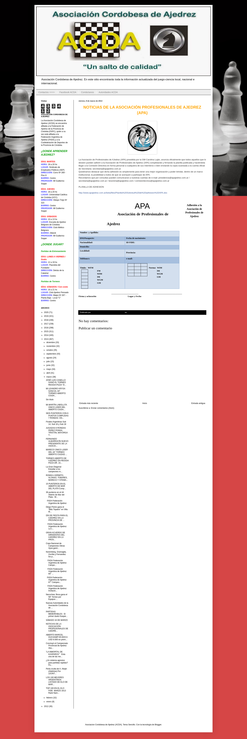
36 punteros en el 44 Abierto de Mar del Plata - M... (55, 494)
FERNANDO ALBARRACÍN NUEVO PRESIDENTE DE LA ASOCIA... (57, 442)
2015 (46, 331)
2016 (46, 328)
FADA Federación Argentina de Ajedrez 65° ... (56, 571)
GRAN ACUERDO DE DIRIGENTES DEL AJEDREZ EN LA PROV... (55, 536)
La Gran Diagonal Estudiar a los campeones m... (54, 469)
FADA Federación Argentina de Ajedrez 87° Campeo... (56, 579)
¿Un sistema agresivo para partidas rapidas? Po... (57, 662)
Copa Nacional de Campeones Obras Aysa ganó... (55, 545)
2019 (46, 316)
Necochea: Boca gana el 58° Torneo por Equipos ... (56, 596)
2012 (46, 706)
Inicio (144, 403)
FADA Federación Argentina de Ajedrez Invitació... (56, 588)
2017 (46, 324)
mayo (49, 369)
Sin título (50, 399)
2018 (46, 320)
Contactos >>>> (46, 92)
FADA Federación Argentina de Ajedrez (56, 502)
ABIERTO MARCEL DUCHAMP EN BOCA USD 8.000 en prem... (56, 637)
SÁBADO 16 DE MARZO (57, 620)
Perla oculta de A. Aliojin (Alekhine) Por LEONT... (56, 671)
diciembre (50, 342)
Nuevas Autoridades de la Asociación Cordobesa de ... (57, 605)
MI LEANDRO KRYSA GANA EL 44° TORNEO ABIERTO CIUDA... (56, 392)
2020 (46, 312)
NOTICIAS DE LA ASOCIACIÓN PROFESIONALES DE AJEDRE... (57, 627)
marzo (49, 377)
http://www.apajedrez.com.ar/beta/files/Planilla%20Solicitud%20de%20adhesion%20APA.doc (123, 193)
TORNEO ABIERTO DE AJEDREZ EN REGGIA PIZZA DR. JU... (57, 460)
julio (48, 361)
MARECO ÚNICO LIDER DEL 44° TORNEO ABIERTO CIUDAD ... (57, 452)
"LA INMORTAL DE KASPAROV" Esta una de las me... (55, 654)
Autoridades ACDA (108, 92)
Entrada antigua (198, 403)
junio (48, 365)
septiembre (51, 354)
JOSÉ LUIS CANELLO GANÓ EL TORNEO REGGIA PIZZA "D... (56, 382)
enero (49, 701)
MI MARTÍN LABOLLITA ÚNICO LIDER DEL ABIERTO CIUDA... (56, 407)
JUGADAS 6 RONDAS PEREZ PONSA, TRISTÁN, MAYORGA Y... (57, 431)
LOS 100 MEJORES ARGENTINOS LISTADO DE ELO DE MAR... (57, 681)
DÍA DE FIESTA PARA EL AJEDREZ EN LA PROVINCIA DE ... (57, 517)
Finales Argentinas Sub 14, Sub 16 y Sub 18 (56, 423)
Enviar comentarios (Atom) (102, 408)
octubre (49, 350)
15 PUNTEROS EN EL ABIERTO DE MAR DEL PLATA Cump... (56, 486)
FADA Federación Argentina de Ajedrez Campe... (56, 562)
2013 (46, 339)
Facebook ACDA (67, 92)
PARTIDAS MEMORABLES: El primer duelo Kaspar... (56, 614)
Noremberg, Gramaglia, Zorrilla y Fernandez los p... (56, 554)
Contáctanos (87, 92)
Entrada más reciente (88, 403)
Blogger (158, 724)
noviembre (51, 346)
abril (48, 373)
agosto (49, 358)
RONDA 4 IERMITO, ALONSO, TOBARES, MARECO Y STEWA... (57, 477)
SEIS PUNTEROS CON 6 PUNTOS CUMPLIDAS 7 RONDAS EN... (57, 415)
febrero (49, 698)
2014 (46, 335)
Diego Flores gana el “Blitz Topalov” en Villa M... (57, 509)
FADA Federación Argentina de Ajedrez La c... (56, 526)
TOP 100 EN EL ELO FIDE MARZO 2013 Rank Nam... (56, 690)
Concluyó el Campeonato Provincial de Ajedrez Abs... (57, 645)
